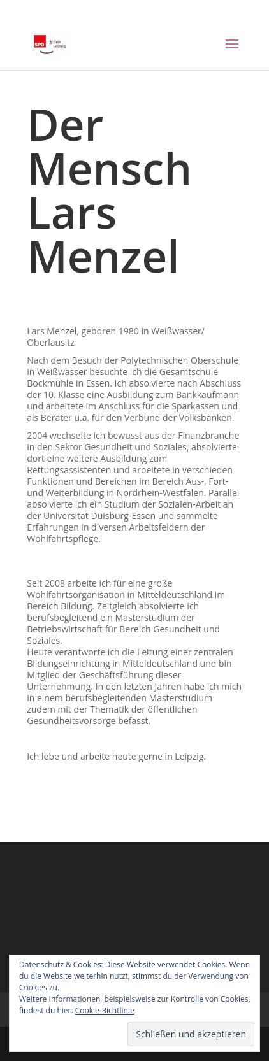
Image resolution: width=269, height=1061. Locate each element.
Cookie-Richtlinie (104, 1010)
